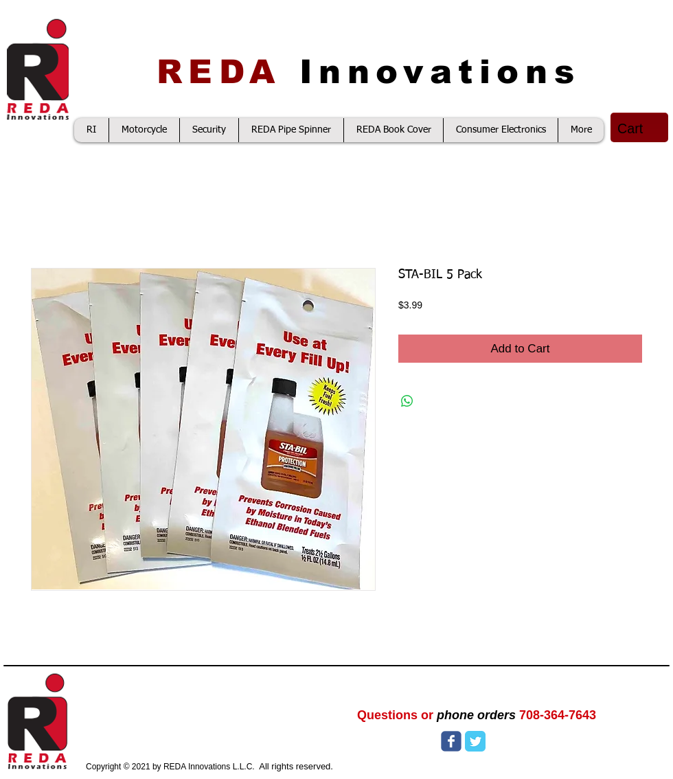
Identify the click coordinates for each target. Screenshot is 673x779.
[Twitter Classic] (475, 741)
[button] (640, 129)
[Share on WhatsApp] (407, 401)
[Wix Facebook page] (451, 741)
